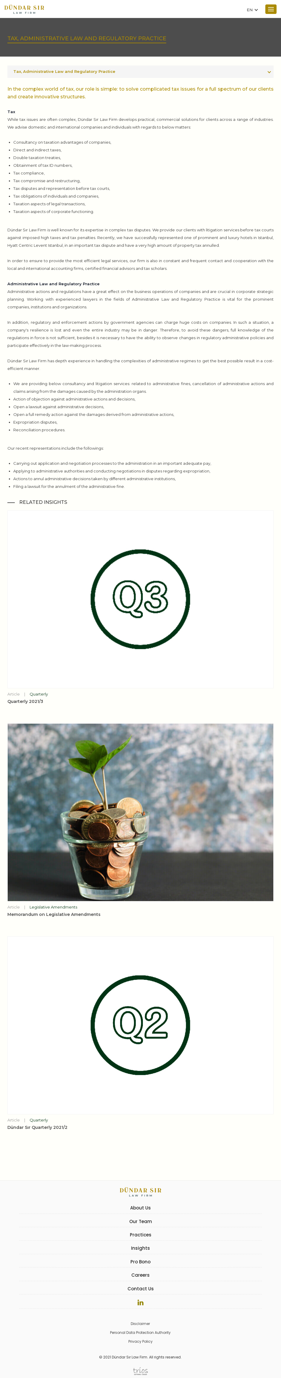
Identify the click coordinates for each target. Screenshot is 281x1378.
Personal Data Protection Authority (140, 1332)
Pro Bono (140, 1262)
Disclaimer (140, 1323)
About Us (140, 1208)
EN (250, 9)
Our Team (140, 1221)
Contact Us (140, 1289)
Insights (140, 1248)
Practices (140, 1235)
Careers (140, 1275)
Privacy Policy (140, 1341)
